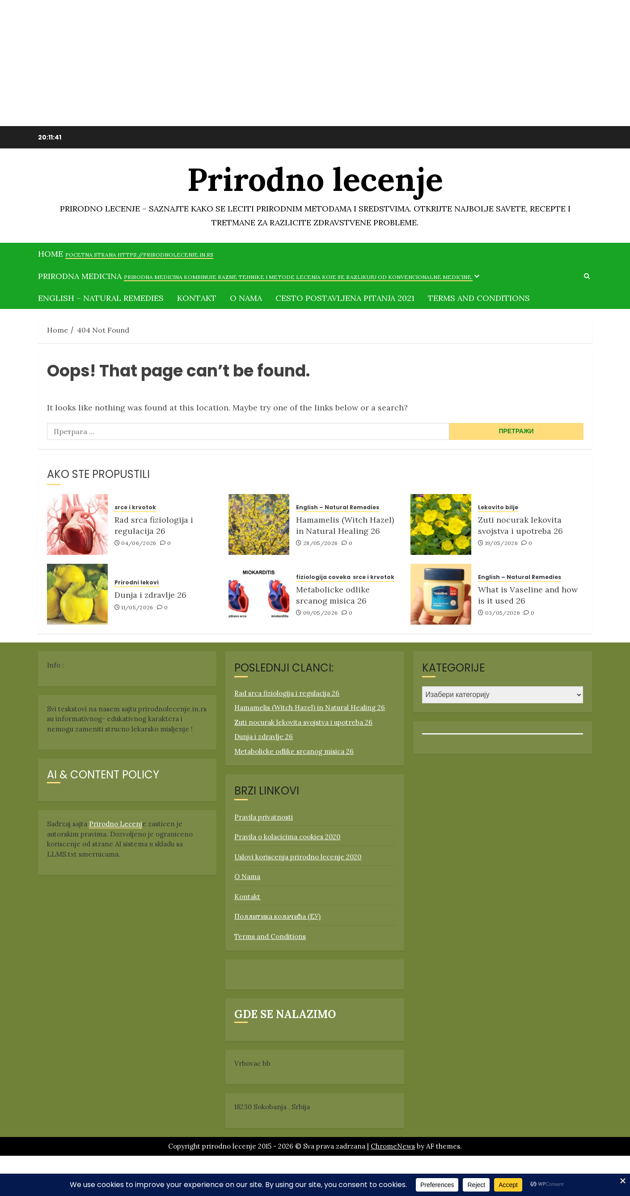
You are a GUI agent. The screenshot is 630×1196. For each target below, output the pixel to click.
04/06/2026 (138, 543)
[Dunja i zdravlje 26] (77, 594)
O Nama (246, 298)
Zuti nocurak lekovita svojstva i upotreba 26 (520, 525)
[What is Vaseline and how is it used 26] (440, 594)
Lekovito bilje (498, 507)
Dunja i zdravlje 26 (150, 595)
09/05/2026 (320, 612)
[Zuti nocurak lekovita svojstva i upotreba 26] (440, 524)
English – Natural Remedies (101, 298)
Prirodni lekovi (136, 582)
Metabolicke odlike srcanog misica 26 (333, 595)
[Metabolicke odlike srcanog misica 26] (258, 594)
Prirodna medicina (255, 276)
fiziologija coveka (323, 577)
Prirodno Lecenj (115, 824)
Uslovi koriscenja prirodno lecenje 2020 (297, 857)
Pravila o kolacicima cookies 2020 (287, 837)
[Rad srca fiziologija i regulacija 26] (77, 524)
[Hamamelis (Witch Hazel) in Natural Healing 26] (258, 524)
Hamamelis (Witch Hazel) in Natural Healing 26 (345, 525)
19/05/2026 (501, 543)
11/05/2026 (137, 607)
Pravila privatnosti (263, 817)
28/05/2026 (320, 543)
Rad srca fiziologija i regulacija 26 (153, 525)
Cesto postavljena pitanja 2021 (344, 298)
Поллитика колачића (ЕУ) (277, 916)
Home (125, 254)
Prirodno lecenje (315, 181)
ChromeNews (393, 1146)
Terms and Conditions (479, 298)
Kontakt (196, 298)
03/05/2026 (502, 612)
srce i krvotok (135, 507)
